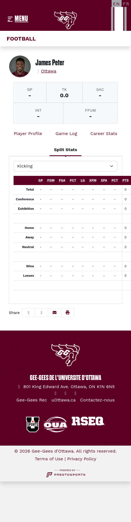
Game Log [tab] (66, 133)
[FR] (126, 3)
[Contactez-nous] (97, 400)
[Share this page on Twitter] (41, 312)
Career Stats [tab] (103, 133)
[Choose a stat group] (65, 166)
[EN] (117, 3)
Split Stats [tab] (65, 149)
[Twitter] (55, 393)
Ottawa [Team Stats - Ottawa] (48, 71)
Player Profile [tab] (28, 133)
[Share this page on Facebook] (28, 312)
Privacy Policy (81, 458)
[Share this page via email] (54, 312)
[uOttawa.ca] (64, 400)
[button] (67, 312)
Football (21, 38)
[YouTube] (75, 393)
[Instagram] (65, 393)
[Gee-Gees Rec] (31, 400)
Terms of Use (49, 458)
